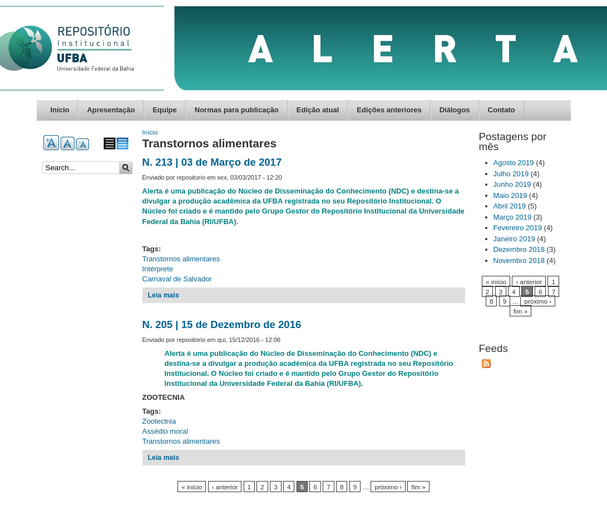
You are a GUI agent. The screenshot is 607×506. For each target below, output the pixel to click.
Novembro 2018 (519, 260)
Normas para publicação (237, 110)
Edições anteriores (389, 110)
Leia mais (163, 295)
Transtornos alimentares (181, 259)
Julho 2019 (511, 174)
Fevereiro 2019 (518, 228)
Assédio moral (165, 431)
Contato (501, 110)
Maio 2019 (510, 195)
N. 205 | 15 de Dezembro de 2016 (222, 324)
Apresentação (111, 110)
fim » (418, 486)
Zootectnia (159, 421)
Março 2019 (513, 217)
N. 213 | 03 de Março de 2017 (212, 162)
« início (191, 486)
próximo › (388, 486)
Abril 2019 (510, 206)
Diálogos (455, 110)
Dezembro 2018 (519, 249)
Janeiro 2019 (514, 239)
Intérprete (158, 269)
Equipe (164, 110)
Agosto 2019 (514, 162)
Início (60, 110)
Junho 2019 (512, 184)
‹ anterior (225, 486)
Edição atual (318, 110)
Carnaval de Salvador (177, 279)
